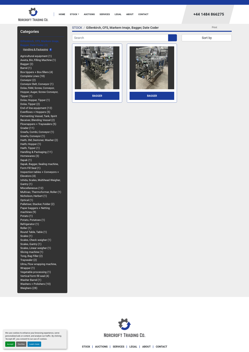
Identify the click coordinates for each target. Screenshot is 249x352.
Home (62, 14)
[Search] (120, 37)
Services (105, 14)
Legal (118, 14)
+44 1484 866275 (208, 14)
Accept (10, 344)
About (130, 14)
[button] (74, 14)
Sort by (207, 38)
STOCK (73, 14)
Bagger (97, 95)
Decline (21, 344)
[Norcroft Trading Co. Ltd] (125, 327)
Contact (143, 14)
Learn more (34, 344)
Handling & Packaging (35, 49)
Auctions (89, 14)
